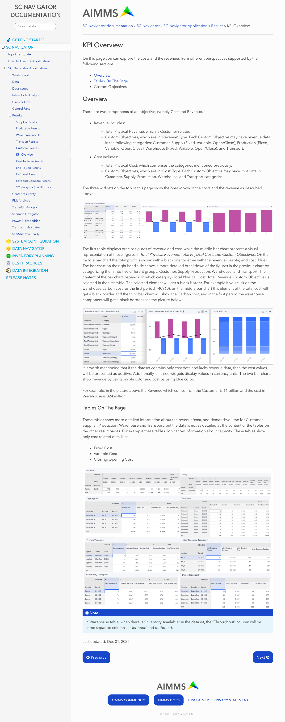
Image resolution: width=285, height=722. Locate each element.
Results (15, 115)
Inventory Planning (33, 255)
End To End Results (28, 167)
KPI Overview (24, 154)
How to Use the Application (29, 61)
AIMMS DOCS (169, 700)
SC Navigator (18, 47)
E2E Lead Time (25, 174)
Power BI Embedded (26, 221)
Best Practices (27, 263)
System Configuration (35, 241)
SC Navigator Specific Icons (33, 187)
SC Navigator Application (25, 68)
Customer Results (27, 148)
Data (15, 81)
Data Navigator (28, 248)
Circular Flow (21, 102)
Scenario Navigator (25, 214)
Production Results (28, 128)
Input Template (19, 54)
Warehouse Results (28, 135)
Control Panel (21, 108)
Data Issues (20, 88)
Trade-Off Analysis (25, 207)
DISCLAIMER (198, 700)
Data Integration (30, 270)
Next (262, 657)
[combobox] (35, 26)
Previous (96, 657)
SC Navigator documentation (108, 25)
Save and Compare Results (33, 180)
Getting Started (29, 39)
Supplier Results (26, 122)
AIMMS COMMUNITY (128, 700)
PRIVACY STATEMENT (231, 700)
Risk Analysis (21, 200)
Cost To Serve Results (29, 161)
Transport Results (27, 141)
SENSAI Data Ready (25, 234)
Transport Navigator (26, 227)
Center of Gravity (24, 194)
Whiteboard (20, 75)
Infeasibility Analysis (26, 95)
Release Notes (21, 277)
